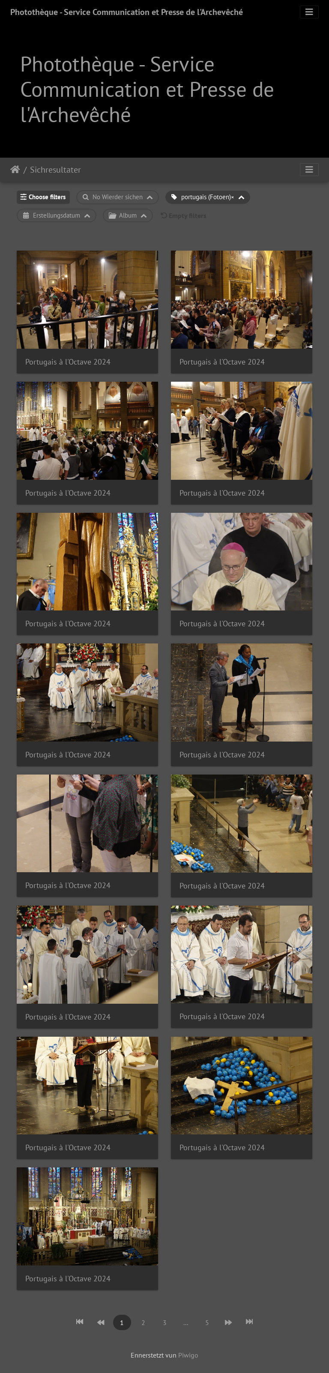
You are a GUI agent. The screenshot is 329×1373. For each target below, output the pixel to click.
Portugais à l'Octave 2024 (68, 361)
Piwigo (188, 1355)
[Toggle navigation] (309, 12)
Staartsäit (15, 169)
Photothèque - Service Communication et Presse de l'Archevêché (126, 12)
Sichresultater (55, 169)
